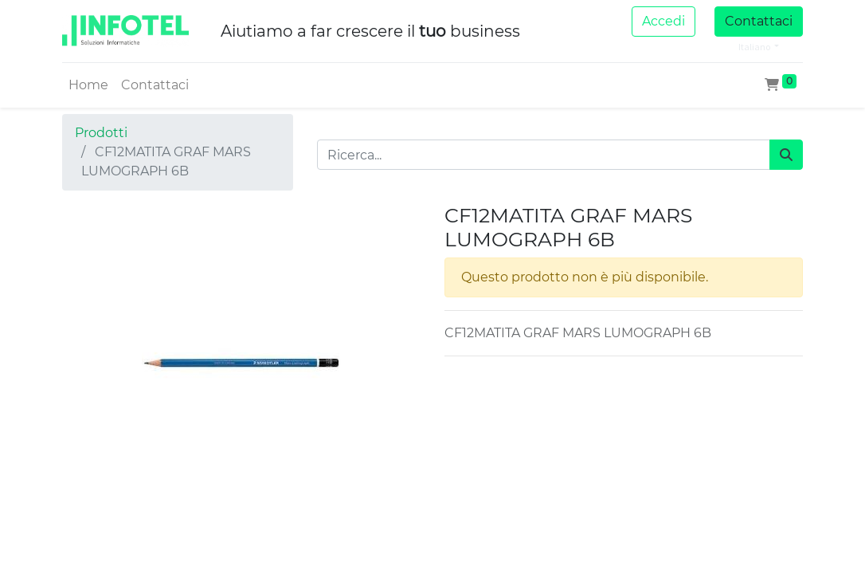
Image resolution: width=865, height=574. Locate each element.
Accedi (663, 21)
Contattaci (759, 21)
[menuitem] (88, 85)
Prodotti (101, 132)
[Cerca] (786, 155)
